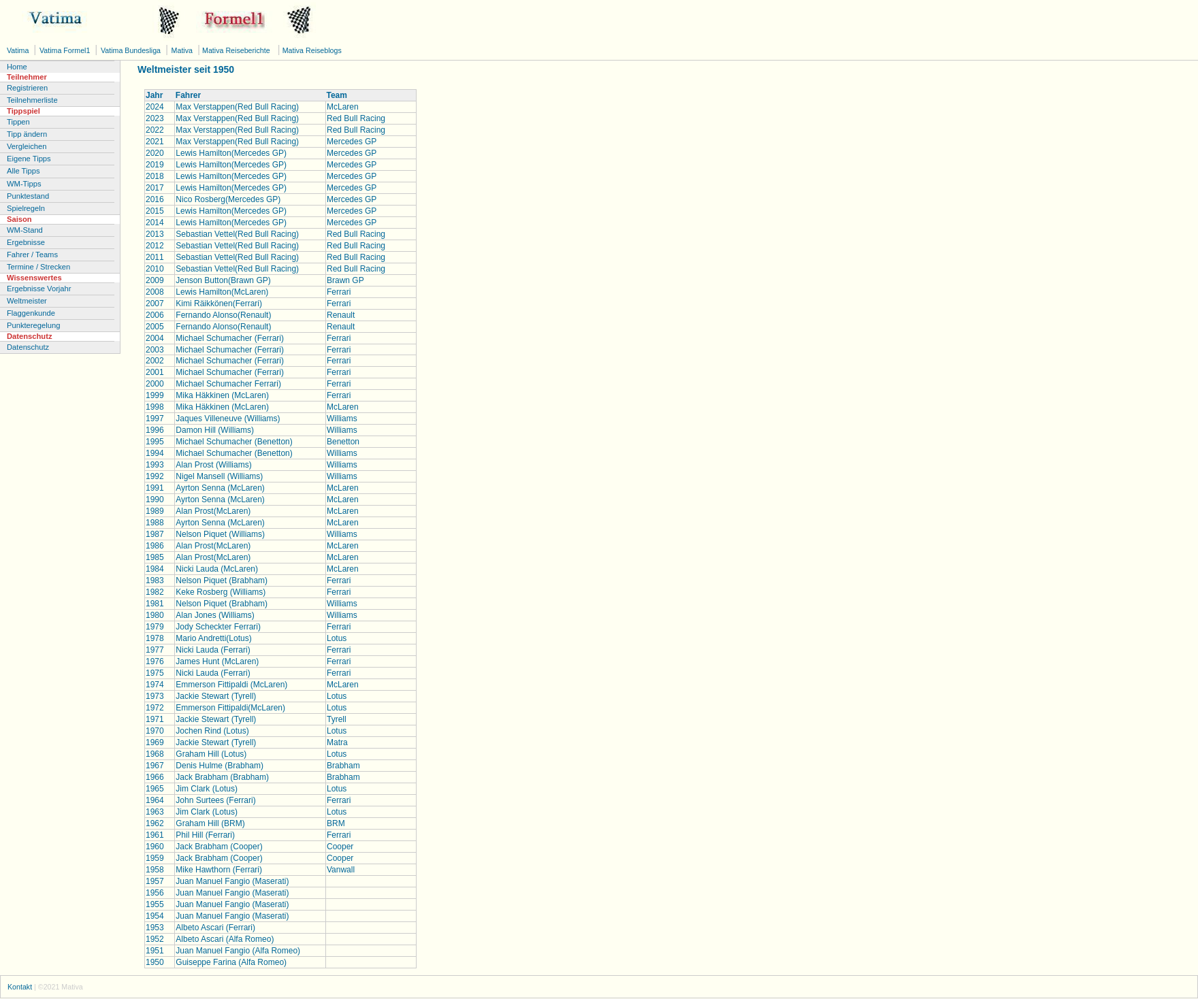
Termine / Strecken (38, 267)
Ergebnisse (26, 242)
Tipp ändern (27, 134)
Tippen (18, 122)
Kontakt (19, 987)
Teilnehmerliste (32, 100)
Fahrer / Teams (32, 254)
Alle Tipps (23, 171)
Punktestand (28, 196)
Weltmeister (27, 301)
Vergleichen (26, 146)
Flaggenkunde (31, 313)
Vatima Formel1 (65, 50)
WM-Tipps (24, 184)
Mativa (183, 50)
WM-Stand (25, 230)
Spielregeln (26, 208)
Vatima (19, 50)
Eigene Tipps (29, 158)
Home (17, 67)
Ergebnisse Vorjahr (39, 288)
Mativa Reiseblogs (311, 50)
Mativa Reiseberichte (235, 50)
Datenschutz (28, 347)
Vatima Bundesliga (132, 50)
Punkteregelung (33, 325)
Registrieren (27, 88)
